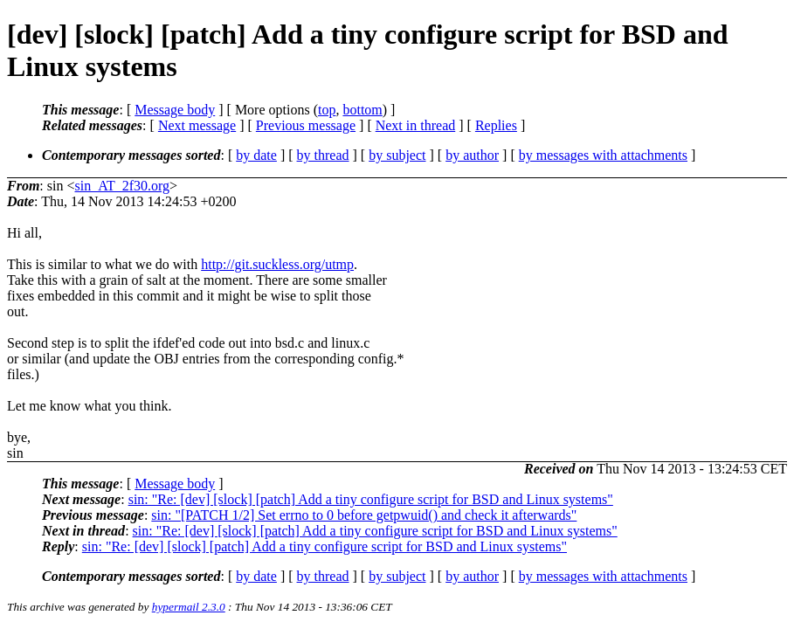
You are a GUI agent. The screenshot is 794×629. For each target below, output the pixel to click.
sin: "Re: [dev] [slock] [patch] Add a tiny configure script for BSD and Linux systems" (370, 499)
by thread (323, 155)
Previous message (306, 125)
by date (256, 155)
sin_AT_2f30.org (121, 185)
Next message (197, 125)
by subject (397, 155)
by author (472, 155)
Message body (175, 109)
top (326, 109)
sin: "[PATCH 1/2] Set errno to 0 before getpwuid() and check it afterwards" (364, 515)
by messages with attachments (603, 155)
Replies (496, 125)
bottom (362, 109)
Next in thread (416, 125)
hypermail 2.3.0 (188, 606)
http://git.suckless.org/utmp (277, 264)
